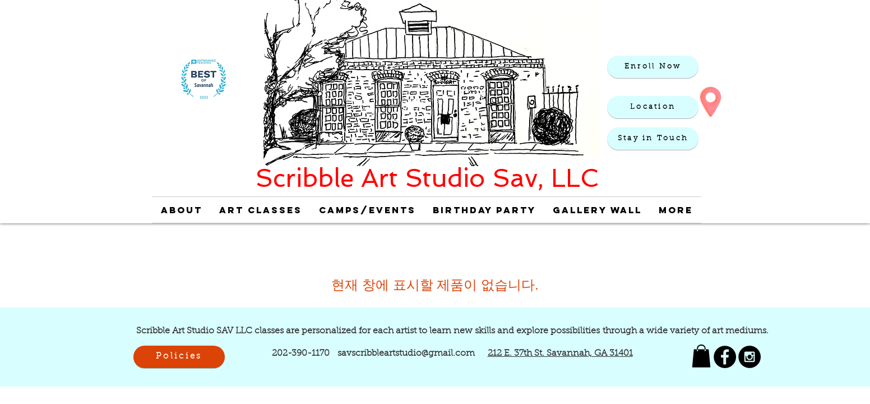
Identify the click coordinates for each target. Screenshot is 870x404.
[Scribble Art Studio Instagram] (749, 357)
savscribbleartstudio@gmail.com (406, 353)
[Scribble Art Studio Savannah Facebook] (725, 357)
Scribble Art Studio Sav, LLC (427, 178)
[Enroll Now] (652, 67)
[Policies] (179, 357)
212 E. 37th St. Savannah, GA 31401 (560, 353)
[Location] (652, 107)
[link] (701, 356)
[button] (652, 138)
